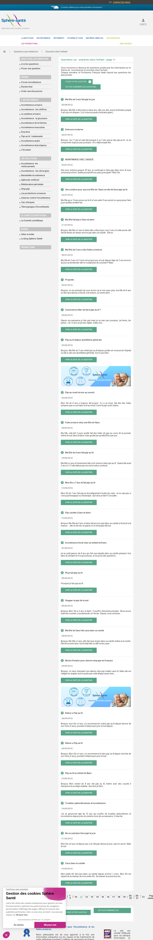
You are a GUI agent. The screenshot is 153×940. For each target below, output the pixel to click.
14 (97, 897)
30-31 (137, 897)
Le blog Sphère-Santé (31, 238)
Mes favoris (126, 43)
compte (143, 24)
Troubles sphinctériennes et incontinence (85, 803)
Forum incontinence (31, 82)
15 (102, 897)
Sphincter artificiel (30, 180)
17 (113, 897)
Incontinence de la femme (34, 123)
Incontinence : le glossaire (34, 118)
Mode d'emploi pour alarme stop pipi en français (89, 660)
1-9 (70, 897)
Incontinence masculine (33, 127)
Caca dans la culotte (75, 863)
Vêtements (58, 38)
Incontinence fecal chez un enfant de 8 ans (86, 543)
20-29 (130, 897)
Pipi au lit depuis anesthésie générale (83, 340)
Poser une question (30, 68)
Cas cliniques (28, 202)
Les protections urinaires (33, 193)
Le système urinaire (30, 114)
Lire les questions (30, 64)
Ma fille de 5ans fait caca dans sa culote (84, 630)
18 (119, 897)
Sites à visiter (27, 234)
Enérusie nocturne (74, 129)
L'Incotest (26, 150)
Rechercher (27, 87)
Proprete (69, 280)
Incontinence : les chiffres (34, 109)
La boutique (27, 38)
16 (108, 897)
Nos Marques (113, 38)
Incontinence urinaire (31, 105)
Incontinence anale (30, 141)
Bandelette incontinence (33, 175)
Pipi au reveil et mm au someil (79, 392)
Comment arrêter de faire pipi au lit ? (83, 310)
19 (124, 897)
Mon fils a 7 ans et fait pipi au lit (80, 482)
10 (76, 897)
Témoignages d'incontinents (35, 207)
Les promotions (29, 43)
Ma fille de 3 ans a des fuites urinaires (83, 249)
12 (86, 897)
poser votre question (76, 82)
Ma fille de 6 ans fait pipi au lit (79, 452)
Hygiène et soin (75, 38)
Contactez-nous (121, 2)
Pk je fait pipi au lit (73, 573)
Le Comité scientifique (32, 220)
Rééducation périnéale (32, 184)
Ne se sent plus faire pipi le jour (80, 833)
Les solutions (29, 158)
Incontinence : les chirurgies (35, 171)
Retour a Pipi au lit (74, 713)
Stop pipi (25, 189)
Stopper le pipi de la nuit (76, 600)
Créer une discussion (31, 91)
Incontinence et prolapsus (34, 145)
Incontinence (43, 38)
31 (143, 897)
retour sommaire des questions (80, 87)
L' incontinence (29, 100)
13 (92, 897)
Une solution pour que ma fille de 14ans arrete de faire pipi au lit (96, 189)
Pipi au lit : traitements (32, 136)
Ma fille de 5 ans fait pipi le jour (80, 99)
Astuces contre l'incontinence (35, 198)
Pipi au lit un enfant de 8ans (78, 773)
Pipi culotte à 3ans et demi (78, 512)
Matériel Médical (95, 38)
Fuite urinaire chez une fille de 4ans (82, 422)
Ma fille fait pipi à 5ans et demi (79, 219)
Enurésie (25, 132)
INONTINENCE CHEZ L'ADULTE (79, 159)
